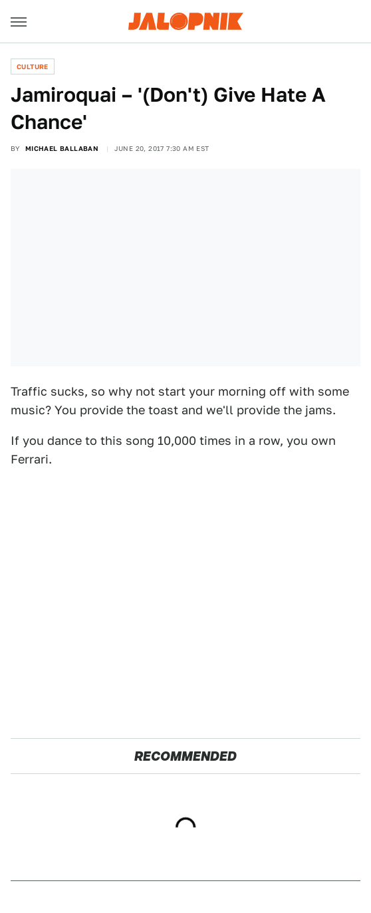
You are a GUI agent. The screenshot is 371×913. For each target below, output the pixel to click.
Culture (33, 66)
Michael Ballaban (61, 148)
